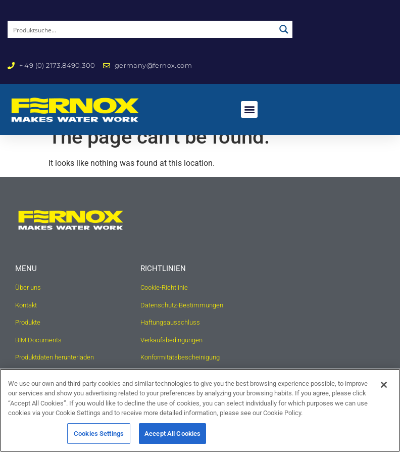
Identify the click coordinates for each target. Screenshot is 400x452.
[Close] (384, 390)
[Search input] (142, 29)
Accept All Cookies (172, 439)
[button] (249, 109)
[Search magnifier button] (283, 29)
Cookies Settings (99, 439)
